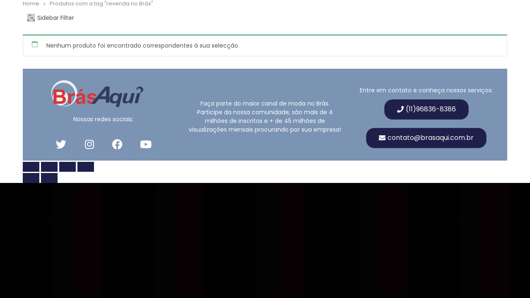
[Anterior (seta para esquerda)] (31, 178)
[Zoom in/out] (31, 167)
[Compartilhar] (67, 167)
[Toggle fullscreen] (49, 167)
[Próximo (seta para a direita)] (49, 178)
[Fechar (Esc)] (85, 167)
